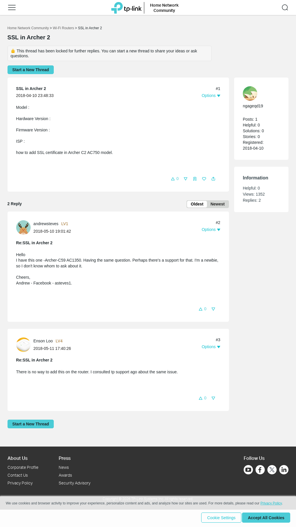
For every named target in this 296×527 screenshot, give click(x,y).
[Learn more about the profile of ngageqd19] (258, 93)
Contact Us (18, 475)
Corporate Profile (23, 467)
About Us (17, 458)
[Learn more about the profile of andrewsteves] (25, 228)
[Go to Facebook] (260, 469)
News (64, 467)
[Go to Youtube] (248, 469)
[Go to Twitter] (272, 470)
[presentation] (23, 228)
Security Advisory (74, 482)
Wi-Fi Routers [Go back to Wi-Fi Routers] (64, 28)
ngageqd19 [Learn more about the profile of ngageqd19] (253, 106)
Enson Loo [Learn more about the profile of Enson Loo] (43, 342)
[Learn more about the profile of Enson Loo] (25, 345)
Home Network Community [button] (164, 8)
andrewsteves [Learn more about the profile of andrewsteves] (46, 224)
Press (65, 458)
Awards (65, 475)
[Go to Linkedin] (283, 469)
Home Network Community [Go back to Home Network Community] (28, 28)
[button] (12, 7)
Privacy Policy (20, 482)
